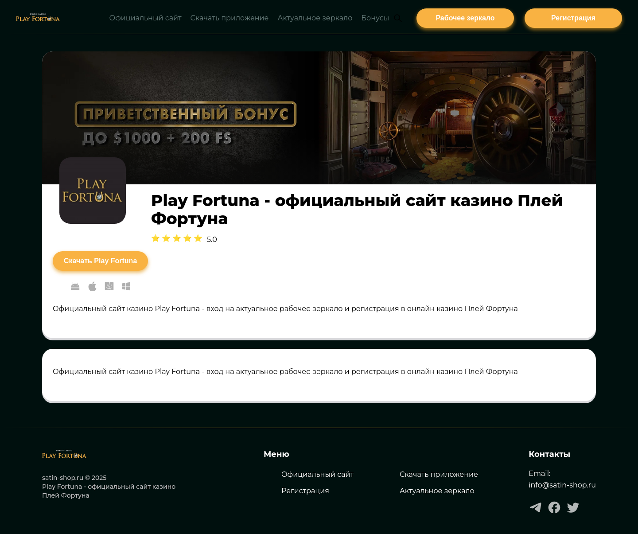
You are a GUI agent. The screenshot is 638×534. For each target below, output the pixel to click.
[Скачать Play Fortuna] (100, 261)
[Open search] (398, 18)
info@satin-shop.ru (562, 485)
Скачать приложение (439, 474)
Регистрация (305, 491)
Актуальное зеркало (437, 491)
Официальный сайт (317, 474)
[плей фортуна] (465, 18)
